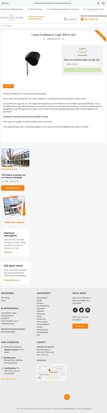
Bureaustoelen (42, 298)
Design (39, 300)
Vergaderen (41, 308)
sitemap (57, 408)
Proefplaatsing (10, 368)
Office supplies (42, 322)
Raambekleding (42, 332)
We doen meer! (10, 357)
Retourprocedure (7, 316)
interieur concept (11, 350)
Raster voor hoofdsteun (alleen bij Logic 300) (81, 60)
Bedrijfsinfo (5, 318)
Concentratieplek (43, 324)
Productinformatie (7, 324)
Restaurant (41, 314)
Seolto (3, 300)
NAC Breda (5, 298)
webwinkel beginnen (69, 408)
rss (61, 408)
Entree (39, 316)
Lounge (39, 327)
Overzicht (8, 86)
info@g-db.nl (41, 360)
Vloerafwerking (42, 330)
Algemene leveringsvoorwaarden (13, 329)
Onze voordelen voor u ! (10, 321)
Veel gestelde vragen (9, 313)
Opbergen (40, 311)
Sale (38, 335)
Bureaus (40, 303)
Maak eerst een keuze (82, 70)
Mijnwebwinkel (87, 408)
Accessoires (41, 319)
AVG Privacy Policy (8, 332)
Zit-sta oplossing (43, 306)
